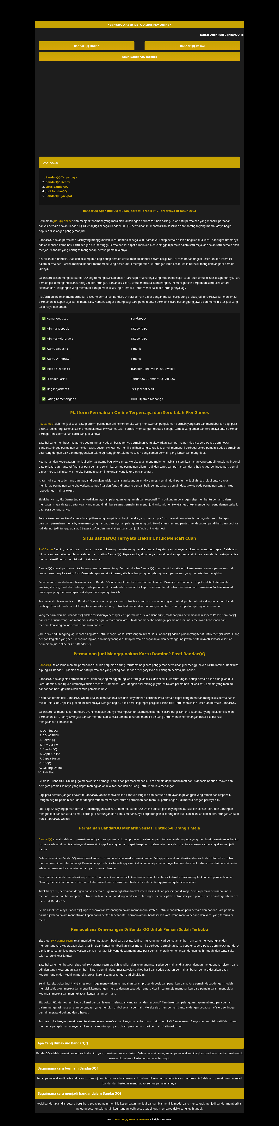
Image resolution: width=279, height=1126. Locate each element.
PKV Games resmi (62, 940)
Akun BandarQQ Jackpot (139, 57)
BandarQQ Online (86, 46)
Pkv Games (46, 423)
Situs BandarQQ (57, 186)
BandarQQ (45, 665)
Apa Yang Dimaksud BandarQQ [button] (63, 1043)
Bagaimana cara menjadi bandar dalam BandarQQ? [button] (79, 1093)
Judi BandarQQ (56, 191)
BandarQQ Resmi (192, 46)
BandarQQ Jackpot (59, 196)
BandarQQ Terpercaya (61, 177)
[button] (139, 162)
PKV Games (46, 549)
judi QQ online (62, 221)
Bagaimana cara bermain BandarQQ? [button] (68, 1068)
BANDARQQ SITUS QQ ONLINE (132, 1119)
